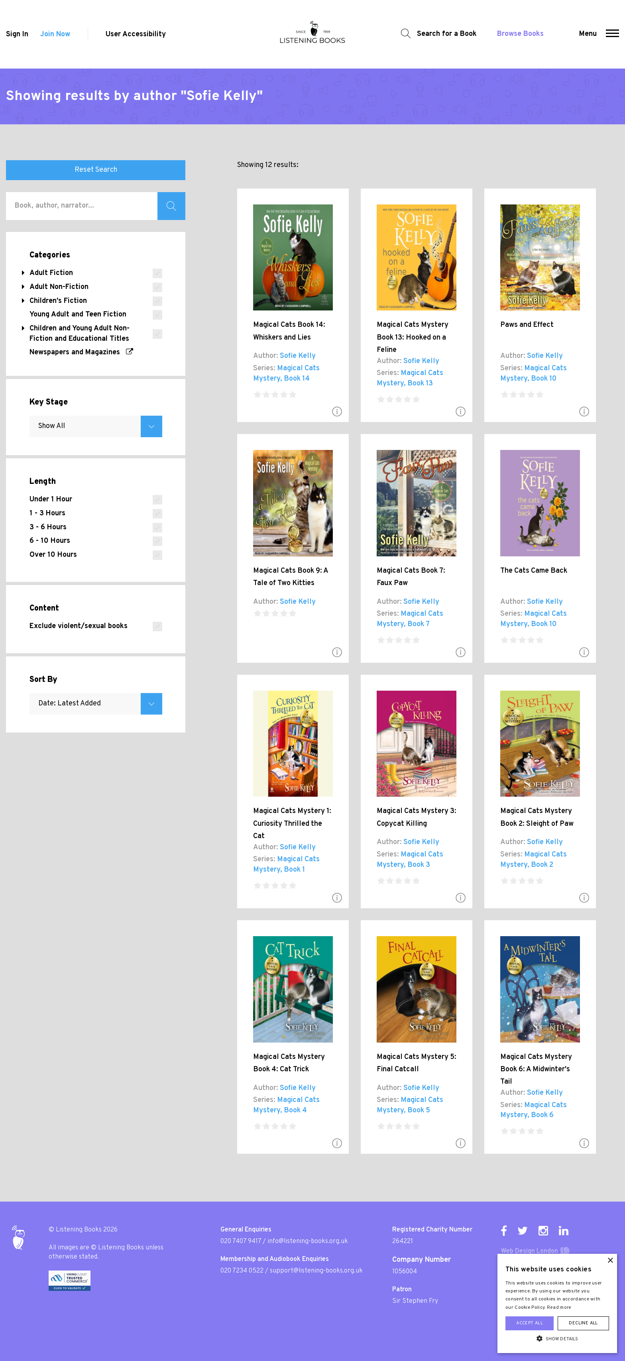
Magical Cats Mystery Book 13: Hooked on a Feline (412, 337)
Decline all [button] (583, 1323)
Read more (559, 1307)
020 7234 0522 (241, 1271)
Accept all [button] (529, 1323)
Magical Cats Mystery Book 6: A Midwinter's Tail (536, 1070)
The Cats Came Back (533, 570)
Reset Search (96, 170)
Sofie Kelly (298, 356)
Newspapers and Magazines (81, 352)
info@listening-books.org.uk (307, 1241)
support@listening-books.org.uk (316, 1271)
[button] (612, 34)
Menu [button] (588, 34)
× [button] (610, 1261)
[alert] (557, 1303)
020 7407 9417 (240, 1241)
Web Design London (529, 1251)
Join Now (55, 34)
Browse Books (520, 34)
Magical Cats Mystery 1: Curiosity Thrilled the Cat (292, 824)
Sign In (17, 34)
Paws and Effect (527, 325)
